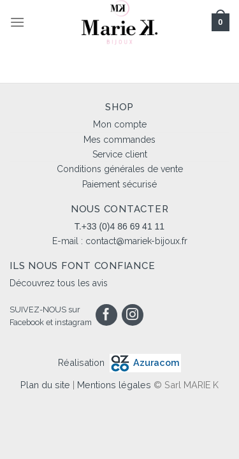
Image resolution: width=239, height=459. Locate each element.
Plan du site (45, 384)
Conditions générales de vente (120, 169)
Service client (119, 154)
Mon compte (120, 124)
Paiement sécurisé (119, 184)
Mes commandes (119, 140)
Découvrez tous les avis (59, 283)
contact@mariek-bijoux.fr (136, 241)
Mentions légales (114, 384)
